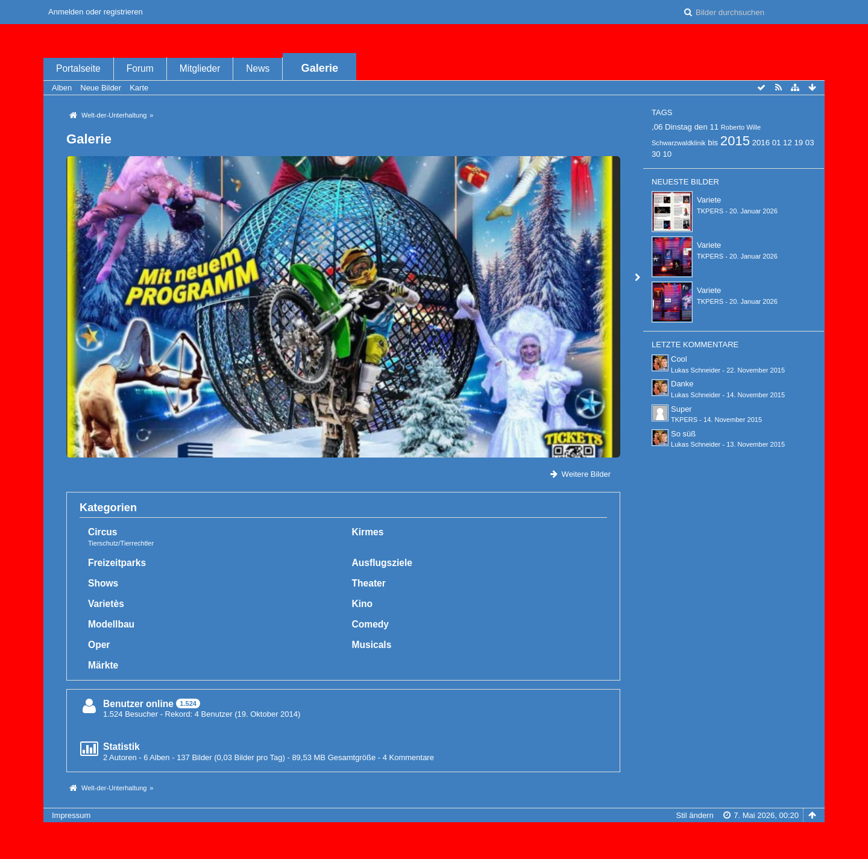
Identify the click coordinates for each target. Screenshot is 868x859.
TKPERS (710, 211)
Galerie (320, 68)
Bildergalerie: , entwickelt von (434, 844)
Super (681, 409)
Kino (362, 604)
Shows (103, 583)
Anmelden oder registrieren (95, 11)
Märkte (103, 665)
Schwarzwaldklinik (679, 142)
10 (666, 154)
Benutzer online (138, 704)
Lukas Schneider (695, 370)
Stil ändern (695, 815)
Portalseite (78, 68)
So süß (683, 433)
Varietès (106, 604)
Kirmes (368, 532)
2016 (761, 142)
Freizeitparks (117, 563)
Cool (679, 358)
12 (787, 142)
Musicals (372, 645)
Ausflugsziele (382, 563)
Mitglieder (200, 68)
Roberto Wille (741, 127)
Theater (369, 583)
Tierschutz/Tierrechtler (121, 543)
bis (713, 142)
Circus (103, 532)
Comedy (370, 624)
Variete (709, 199)
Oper (99, 645)
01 (776, 142)
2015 (735, 140)
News (257, 68)
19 (798, 142)
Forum (140, 68)
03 (809, 142)
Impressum (71, 815)
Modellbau (111, 624)
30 (656, 154)
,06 (657, 126)
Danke (682, 383)
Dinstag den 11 (692, 126)
